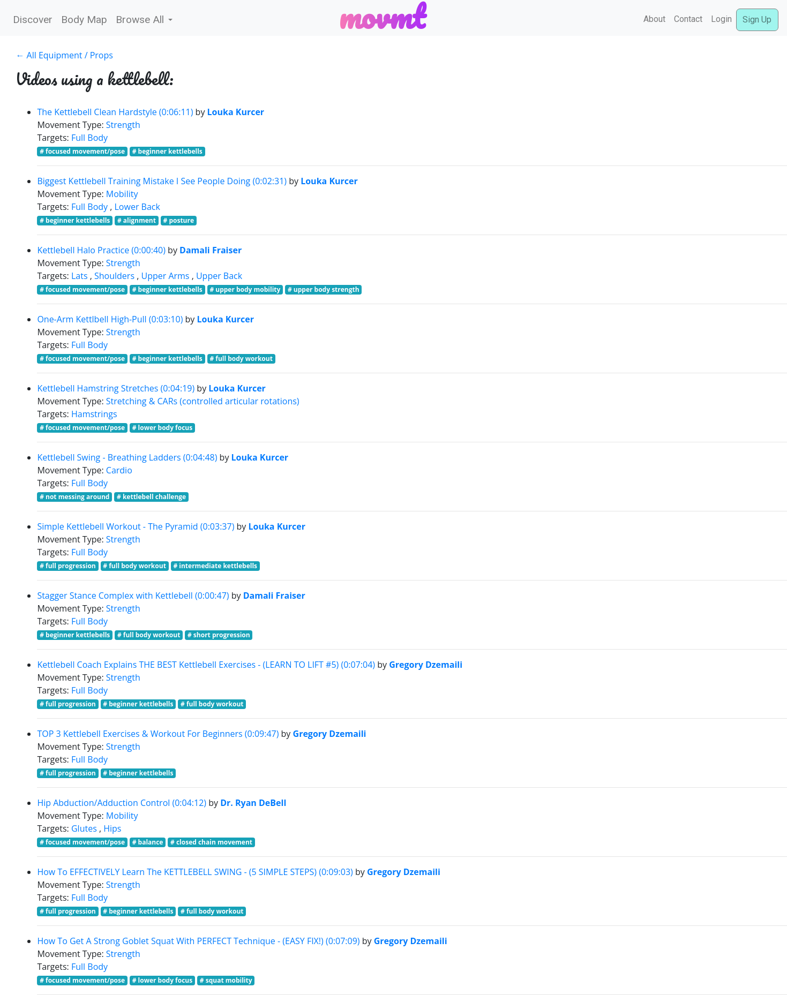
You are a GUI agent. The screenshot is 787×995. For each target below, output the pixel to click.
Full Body (89, 138)
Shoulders (114, 276)
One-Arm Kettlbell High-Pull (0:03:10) (110, 319)
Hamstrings (94, 414)
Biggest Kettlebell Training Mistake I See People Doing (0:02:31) (162, 181)
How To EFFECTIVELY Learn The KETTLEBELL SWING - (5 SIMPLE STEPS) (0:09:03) (195, 872)
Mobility (122, 194)
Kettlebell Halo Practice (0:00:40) (101, 250)
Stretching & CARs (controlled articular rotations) (202, 401)
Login (721, 19)
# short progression (219, 634)
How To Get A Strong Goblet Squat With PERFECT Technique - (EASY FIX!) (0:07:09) (198, 941)
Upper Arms (165, 276)
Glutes (84, 828)
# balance (147, 842)
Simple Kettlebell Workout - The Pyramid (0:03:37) (135, 526)
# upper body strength (323, 289)
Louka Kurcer (236, 112)
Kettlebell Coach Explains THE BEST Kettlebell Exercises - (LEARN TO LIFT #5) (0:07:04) (206, 664)
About (654, 19)
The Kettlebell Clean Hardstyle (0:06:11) (115, 112)
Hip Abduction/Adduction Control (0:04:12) (121, 803)
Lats (79, 276)
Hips (112, 828)
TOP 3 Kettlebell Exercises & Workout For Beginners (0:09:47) (158, 734)
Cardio (119, 470)
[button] (144, 20)
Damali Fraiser (210, 250)
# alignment (136, 220)
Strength (123, 125)
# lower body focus (162, 427)
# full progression (68, 565)
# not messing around (74, 496)
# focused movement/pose (82, 151)
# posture (178, 220)
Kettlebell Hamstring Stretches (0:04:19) (115, 388)
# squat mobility (226, 980)
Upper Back (219, 276)
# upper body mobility (244, 289)
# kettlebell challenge (151, 496)
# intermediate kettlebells (215, 565)
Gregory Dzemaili (425, 664)
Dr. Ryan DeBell (253, 803)
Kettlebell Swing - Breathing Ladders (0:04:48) (127, 457)
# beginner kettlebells (167, 151)
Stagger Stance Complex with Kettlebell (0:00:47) (133, 595)
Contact (688, 19)
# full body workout (241, 358)
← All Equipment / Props (64, 55)
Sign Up (757, 19)
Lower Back (137, 207)
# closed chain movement (211, 842)
